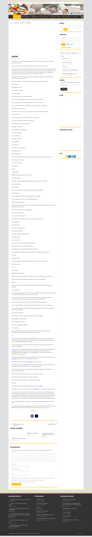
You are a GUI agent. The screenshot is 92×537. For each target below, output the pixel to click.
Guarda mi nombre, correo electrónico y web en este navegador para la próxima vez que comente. (33, 478)
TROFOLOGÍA (65, 58)
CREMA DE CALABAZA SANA (18, 438)
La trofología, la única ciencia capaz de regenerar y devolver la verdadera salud (34, 2)
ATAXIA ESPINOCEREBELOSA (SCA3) (69, 73)
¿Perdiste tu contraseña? (66, 47)
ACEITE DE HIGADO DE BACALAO (20, 424)
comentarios (73, 53)
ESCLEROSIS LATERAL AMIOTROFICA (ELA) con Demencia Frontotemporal (72, 504)
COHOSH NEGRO (67, 516)
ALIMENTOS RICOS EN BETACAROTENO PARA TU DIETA (48, 435)
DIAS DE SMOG (66, 512)
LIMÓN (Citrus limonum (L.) (69, 499)
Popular (67, 53)
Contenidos (17, 16)
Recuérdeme (70, 44)
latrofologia (16, 22)
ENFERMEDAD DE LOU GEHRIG (70, 520)
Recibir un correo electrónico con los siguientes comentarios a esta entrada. (28, 480)
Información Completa (55, 16)
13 (68, 67)
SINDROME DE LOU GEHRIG (69, 508)
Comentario (14, 451)
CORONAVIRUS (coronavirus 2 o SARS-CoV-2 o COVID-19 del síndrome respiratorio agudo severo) (19, 515)
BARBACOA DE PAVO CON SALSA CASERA (20, 499)
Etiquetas (62, 56)
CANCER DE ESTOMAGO (42, 511)
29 (70, 60)
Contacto (75, 16)
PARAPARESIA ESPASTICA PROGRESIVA (70, 69)
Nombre (14, 464)
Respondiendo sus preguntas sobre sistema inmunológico (18, 525)
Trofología (14, 350)
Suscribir (64, 89)
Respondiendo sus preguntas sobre (40, 16)
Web (13, 473)
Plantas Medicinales (66, 16)
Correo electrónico (16, 469)
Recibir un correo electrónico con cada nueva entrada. (24, 481)
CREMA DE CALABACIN (32, 433)
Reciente (62, 53)
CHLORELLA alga (47, 424)
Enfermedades (25, 16)
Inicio (11, 16)
